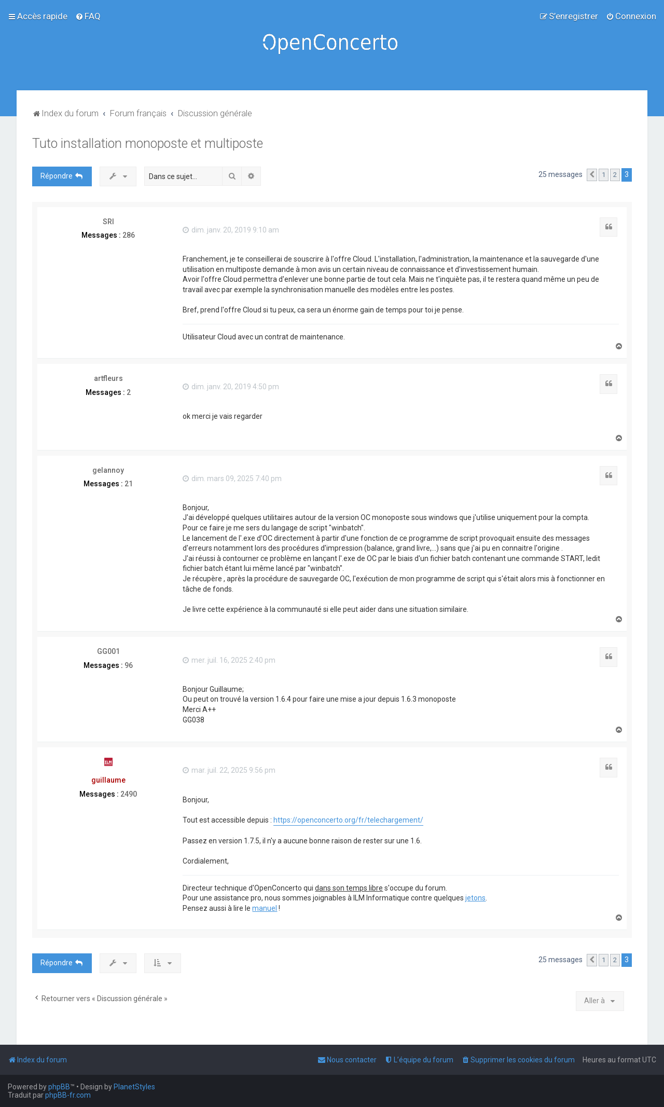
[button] (592, 175)
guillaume (108, 780)
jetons (475, 898)
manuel (264, 908)
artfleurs (108, 378)
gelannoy (108, 470)
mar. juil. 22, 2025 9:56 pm (229, 770)
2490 (128, 794)
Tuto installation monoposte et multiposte (147, 143)
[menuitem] (88, 16)
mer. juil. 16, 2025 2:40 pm (229, 660)
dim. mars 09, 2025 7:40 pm (232, 478)
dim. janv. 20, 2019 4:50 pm (231, 386)
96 (129, 665)
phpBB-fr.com (68, 1095)
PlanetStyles (134, 1087)
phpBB (59, 1087)
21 (129, 484)
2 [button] (615, 175)
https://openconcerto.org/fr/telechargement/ (348, 820)
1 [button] (603, 175)
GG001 (108, 651)
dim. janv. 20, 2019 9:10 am (231, 230)
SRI (108, 221)
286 (128, 235)
